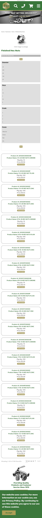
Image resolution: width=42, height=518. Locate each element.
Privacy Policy (13, 500)
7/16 (3, 76)
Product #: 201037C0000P (21, 294)
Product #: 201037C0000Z (21, 309)
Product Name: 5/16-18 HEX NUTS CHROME (21, 219)
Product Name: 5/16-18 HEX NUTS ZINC (21, 250)
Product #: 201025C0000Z (21, 186)
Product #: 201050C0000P (21, 416)
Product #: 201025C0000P (21, 171)
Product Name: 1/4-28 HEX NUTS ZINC (21, 204)
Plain (3, 137)
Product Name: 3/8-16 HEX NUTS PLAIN (21, 296)
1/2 (3, 79)
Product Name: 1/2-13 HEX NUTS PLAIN (21, 418)
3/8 (3, 73)
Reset (21, 59)
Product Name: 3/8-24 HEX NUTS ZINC (21, 326)
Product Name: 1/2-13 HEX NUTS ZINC (21, 434)
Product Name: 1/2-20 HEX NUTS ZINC (21, 449)
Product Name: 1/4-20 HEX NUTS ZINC (21, 188)
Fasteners (8, 32)
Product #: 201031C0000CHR (21, 217)
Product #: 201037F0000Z (21, 324)
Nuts (13, 32)
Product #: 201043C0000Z (21, 370)
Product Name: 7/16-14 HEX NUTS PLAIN (21, 357)
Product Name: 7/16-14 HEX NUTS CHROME (21, 342)
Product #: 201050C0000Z (21, 431)
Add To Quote (21, 164)
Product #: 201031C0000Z (21, 248)
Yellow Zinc (4, 131)
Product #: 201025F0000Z (21, 202)
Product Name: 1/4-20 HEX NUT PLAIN (21, 173)
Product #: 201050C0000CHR (21, 401)
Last (38, 461)
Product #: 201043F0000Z (21, 385)
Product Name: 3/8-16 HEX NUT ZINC (21, 311)
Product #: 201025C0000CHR (21, 156)
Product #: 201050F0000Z (21, 447)
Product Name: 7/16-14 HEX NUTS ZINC (21, 372)
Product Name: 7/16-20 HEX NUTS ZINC (21, 388)
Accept (8, 512)
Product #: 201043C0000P (21, 355)
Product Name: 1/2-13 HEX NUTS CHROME (21, 403)
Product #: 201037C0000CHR (21, 278)
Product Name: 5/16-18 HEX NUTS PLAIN (21, 234)
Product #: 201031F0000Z (21, 263)
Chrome (4, 134)
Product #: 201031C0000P (21, 232)
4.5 (3, 92)
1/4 (3, 66)
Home (2, 32)
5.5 (3, 99)
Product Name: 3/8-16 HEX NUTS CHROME (21, 280)
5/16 (3, 70)
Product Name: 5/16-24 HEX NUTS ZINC (21, 265)
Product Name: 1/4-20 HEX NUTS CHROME (21, 158)
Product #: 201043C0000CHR (21, 340)
